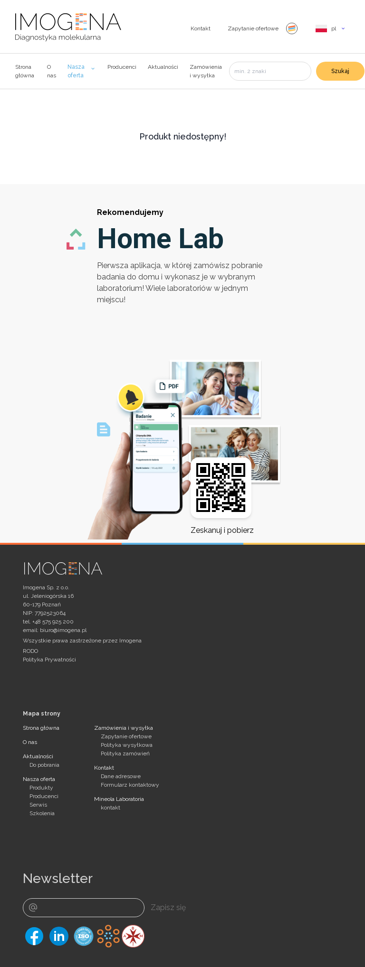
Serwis (38, 804)
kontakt (110, 807)
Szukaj (340, 71)
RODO (30, 651)
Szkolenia (42, 813)
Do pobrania (44, 765)
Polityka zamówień (125, 753)
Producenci (43, 796)
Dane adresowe (121, 776)
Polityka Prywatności (49, 659)
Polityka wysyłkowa (127, 745)
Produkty (41, 787)
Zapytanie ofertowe (126, 736)
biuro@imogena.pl (63, 630)
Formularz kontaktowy (130, 784)
